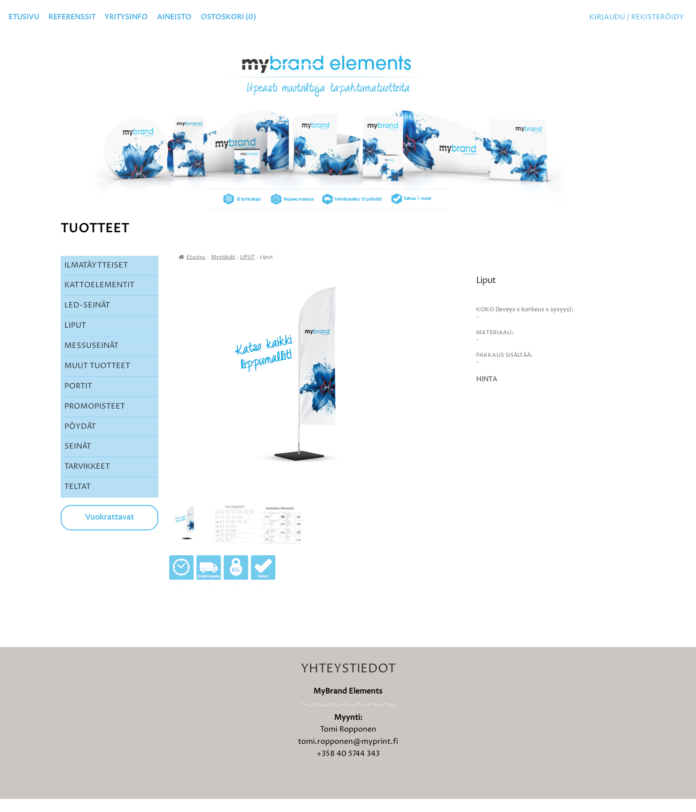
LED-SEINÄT (87, 318)
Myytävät (223, 270)
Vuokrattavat (109, 530)
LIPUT (75, 338)
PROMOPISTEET (94, 419)
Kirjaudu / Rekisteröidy (636, 17)
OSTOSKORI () (228, 17)
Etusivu (23, 17)
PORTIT (78, 399)
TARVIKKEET (87, 479)
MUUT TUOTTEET (97, 379)
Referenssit (71, 17)
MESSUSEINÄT (91, 359)
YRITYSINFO (126, 17)
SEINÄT (77, 459)
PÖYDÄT (80, 439)
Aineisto (174, 17)
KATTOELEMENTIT (99, 298)
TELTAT (77, 500)
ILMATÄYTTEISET (96, 278)
